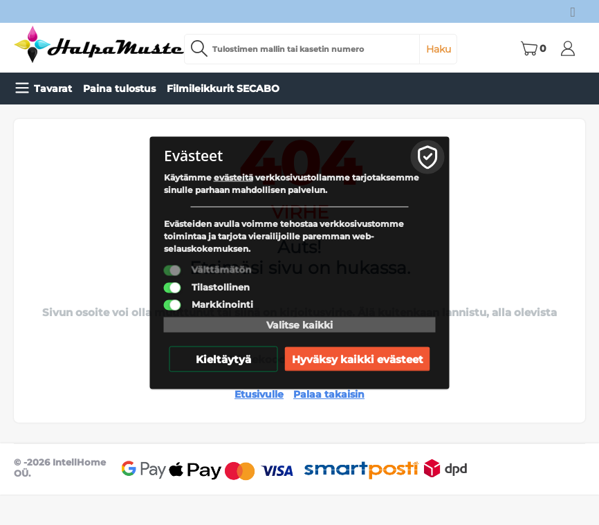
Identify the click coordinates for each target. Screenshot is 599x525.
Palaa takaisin (329, 394)
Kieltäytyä (223, 358)
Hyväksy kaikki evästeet (357, 358)
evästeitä (233, 177)
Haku (438, 49)
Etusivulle (259, 394)
